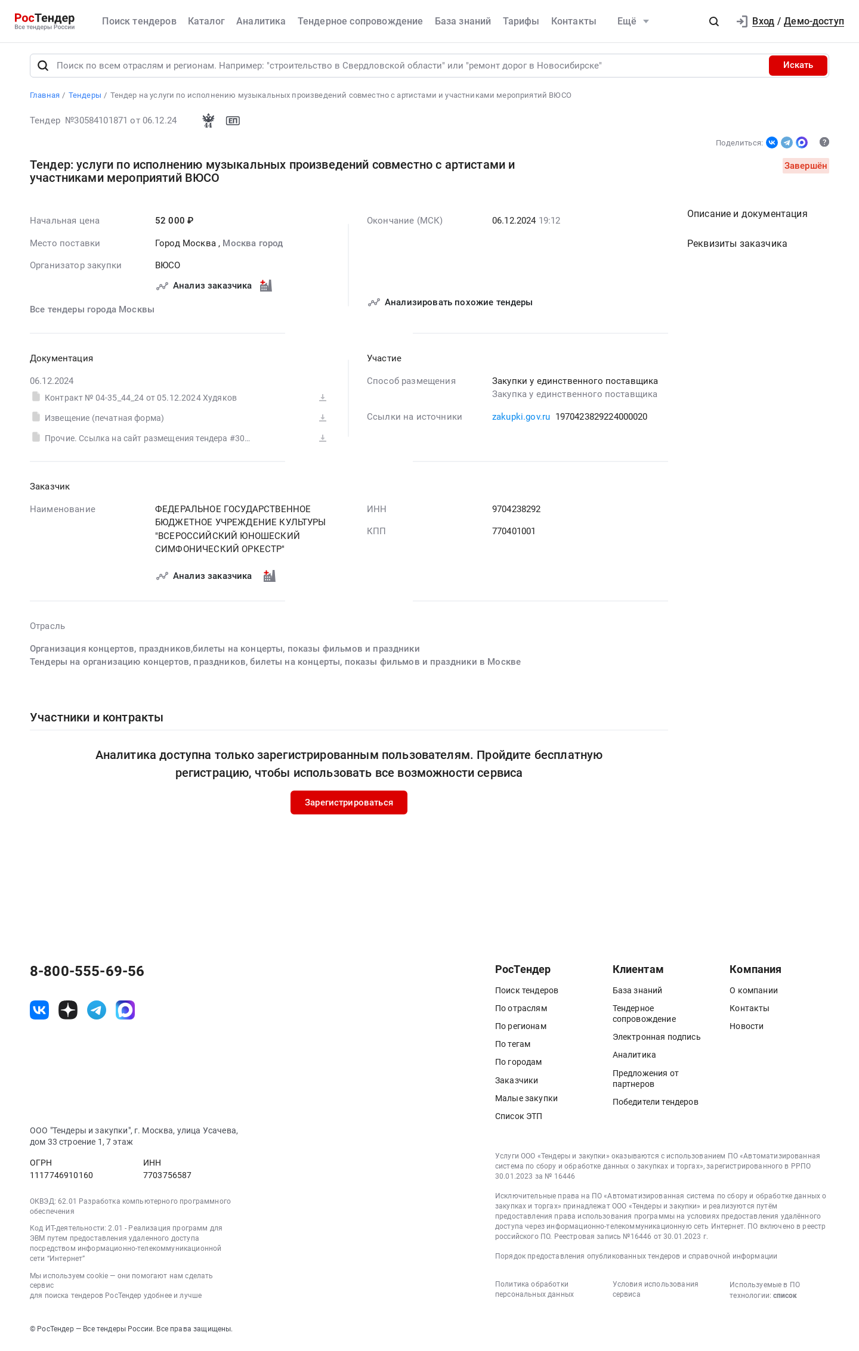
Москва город (253, 245)
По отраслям (521, 1010)
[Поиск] (43, 68)
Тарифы (521, 21)
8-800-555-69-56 (87, 973)
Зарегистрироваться (349, 805)
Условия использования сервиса (656, 1291)
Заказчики (516, 1082)
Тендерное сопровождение (361, 21)
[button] (714, 21)
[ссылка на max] (125, 1012)
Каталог (206, 21)
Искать (798, 68)
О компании (754, 992)
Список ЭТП (519, 1118)
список (785, 1298)
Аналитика (261, 21)
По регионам (520, 1028)
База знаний (463, 21)
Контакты (574, 21)
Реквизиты (737, 246)
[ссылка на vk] (39, 1012)
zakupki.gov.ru (521, 419)
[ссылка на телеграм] (96, 1012)
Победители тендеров (656, 1104)
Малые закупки (526, 1100)
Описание (747, 216)
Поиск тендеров (139, 21)
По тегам (512, 1047)
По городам (518, 1065)
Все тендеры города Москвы (92, 311)
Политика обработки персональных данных (534, 1291)
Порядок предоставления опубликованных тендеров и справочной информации (636, 1259)
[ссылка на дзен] (68, 1012)
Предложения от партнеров (646, 1081)
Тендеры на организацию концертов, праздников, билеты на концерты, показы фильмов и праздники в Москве (275, 664)
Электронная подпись (657, 1040)
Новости (747, 1028)
